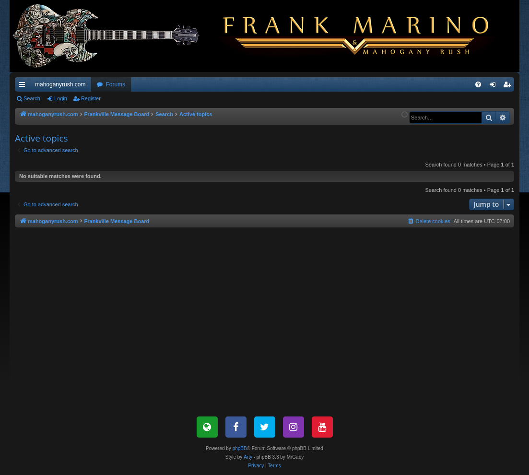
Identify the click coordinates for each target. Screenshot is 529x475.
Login (60, 98)
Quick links (24, 86)
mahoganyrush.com (60, 84)
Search (32, 98)
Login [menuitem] (495, 86)
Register (91, 98)
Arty (248, 457)
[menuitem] (478, 84)
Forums (115, 84)
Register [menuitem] (509, 86)
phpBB (240, 448)
